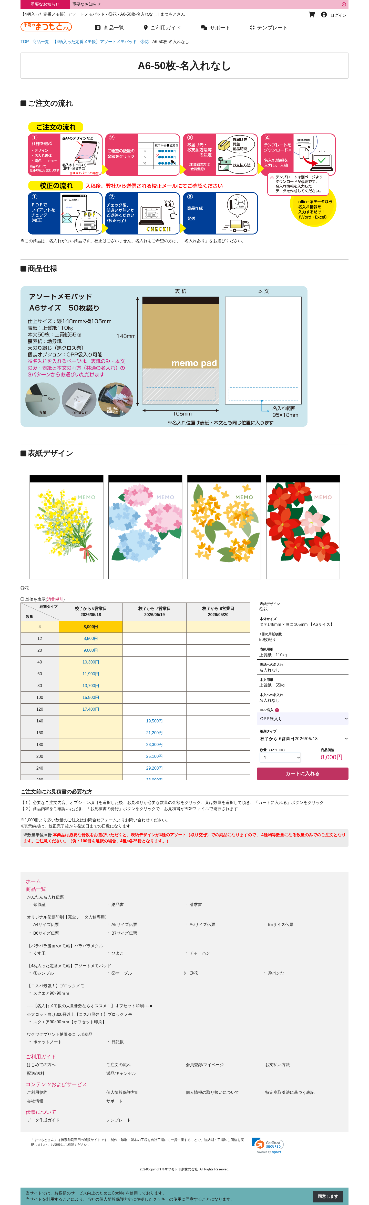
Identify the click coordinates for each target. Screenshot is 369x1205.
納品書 (117, 904)
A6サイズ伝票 (202, 924)
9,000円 (91, 650)
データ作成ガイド (43, 1120)
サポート (114, 1101)
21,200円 (154, 733)
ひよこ (117, 953)
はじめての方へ (41, 1065)
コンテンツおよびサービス (56, 1084)
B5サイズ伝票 (280, 924)
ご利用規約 (37, 1092)
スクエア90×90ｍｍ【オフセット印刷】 (69, 1022)
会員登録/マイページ (205, 1065)
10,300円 (91, 662)
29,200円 (154, 768)
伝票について (41, 1112)
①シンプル (45, 973)
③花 (194, 973)
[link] (267, 1145)
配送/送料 (35, 1073)
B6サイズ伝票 (46, 933)
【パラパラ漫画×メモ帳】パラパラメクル (65, 946)
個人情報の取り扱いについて (212, 1092)
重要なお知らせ (86, 4)
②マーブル (121, 973)
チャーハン (200, 953)
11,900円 (91, 674)
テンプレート (118, 1120)
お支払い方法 (277, 1065)
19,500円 (154, 721)
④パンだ (276, 973)
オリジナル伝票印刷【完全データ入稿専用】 (68, 917)
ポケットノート (47, 1042)
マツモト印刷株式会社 (181, 1169)
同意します (328, 1196)
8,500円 (91, 638)
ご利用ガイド (41, 1056)
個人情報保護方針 (122, 1092)
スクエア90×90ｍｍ (53, 993)
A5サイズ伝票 (124, 924)
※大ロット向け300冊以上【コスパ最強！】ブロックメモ (79, 1014)
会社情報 (35, 1101)
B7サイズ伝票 (124, 933)
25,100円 (154, 756)
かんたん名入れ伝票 (45, 897)
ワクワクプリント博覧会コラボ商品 (60, 1034)
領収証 (39, 904)
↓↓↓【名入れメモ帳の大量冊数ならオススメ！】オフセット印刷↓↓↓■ (89, 1006)
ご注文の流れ (118, 1065)
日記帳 (117, 1042)
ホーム (33, 881)
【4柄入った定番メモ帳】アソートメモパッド (69, 966)
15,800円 (91, 697)
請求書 (196, 904)
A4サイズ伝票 (46, 924)
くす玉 (39, 953)
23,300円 (154, 744)
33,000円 (154, 780)
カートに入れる (302, 773)
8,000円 (91, 627)
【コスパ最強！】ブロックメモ (55, 986)
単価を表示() (45, 599)
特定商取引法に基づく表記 (289, 1092)
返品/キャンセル (121, 1073)
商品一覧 (36, 889)
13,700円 (91, 685)
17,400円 (91, 709)
